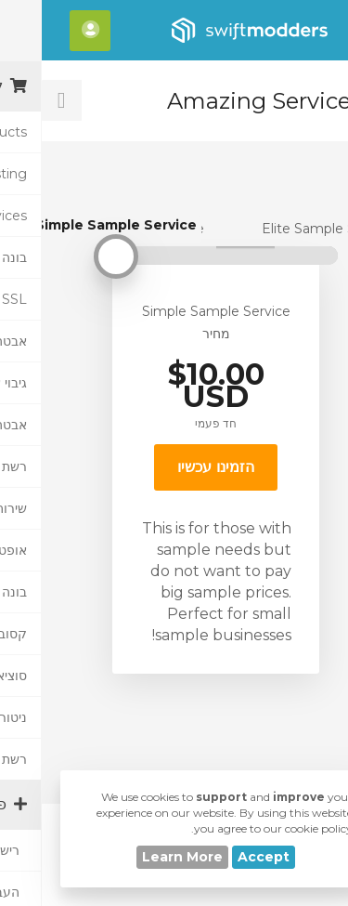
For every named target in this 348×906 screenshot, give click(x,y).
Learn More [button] (140, 856)
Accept (222, 856)
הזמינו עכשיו (174, 467)
